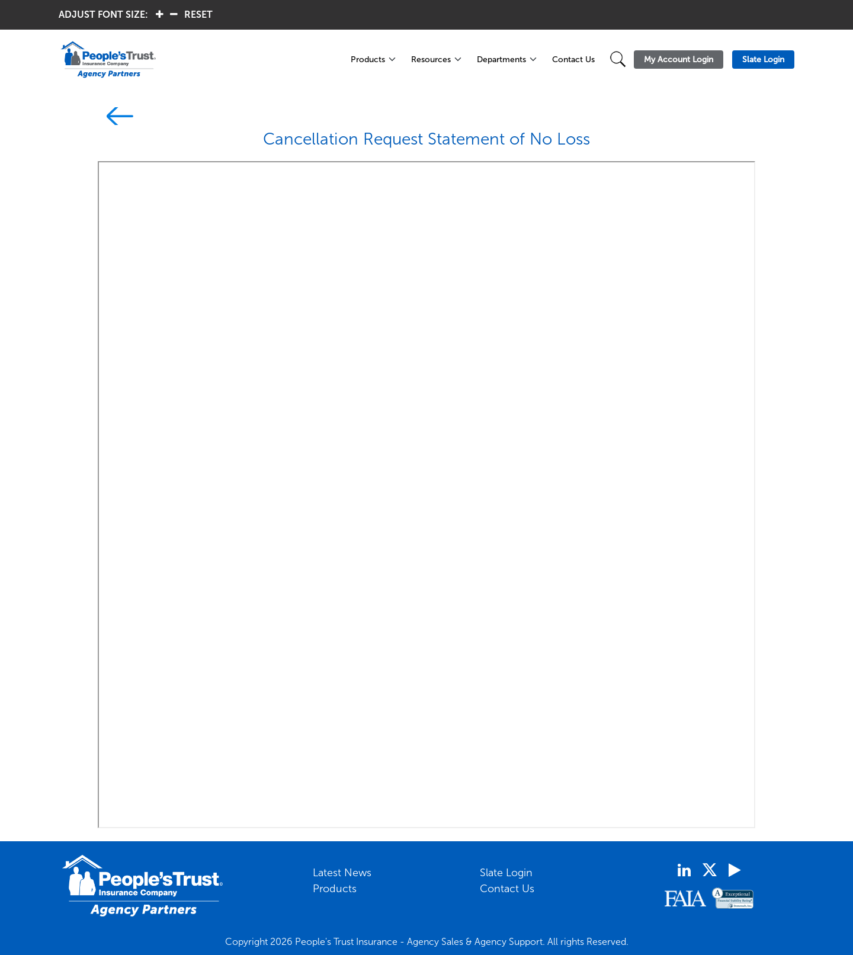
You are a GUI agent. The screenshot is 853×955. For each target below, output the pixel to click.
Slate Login (506, 872)
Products (368, 60)
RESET (198, 14)
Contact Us (573, 60)
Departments (501, 60)
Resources (431, 60)
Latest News (342, 872)
